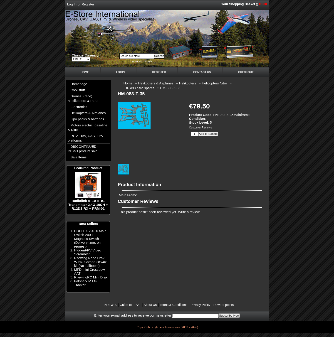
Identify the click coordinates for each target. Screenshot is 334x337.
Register (88, 4)
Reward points (223, 305)
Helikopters (187, 83)
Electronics (79, 107)
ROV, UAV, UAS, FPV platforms (86, 138)
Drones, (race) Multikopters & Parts (83, 98)
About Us (150, 305)
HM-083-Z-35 (170, 88)
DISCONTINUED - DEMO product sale (83, 149)
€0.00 (263, 4)
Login (120, 72)
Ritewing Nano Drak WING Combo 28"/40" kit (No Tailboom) (90, 262)
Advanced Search (142, 61)
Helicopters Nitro (214, 83)
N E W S (110, 305)
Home (85, 72)
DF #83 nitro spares (140, 88)
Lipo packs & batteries (87, 119)
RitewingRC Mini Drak (91, 277)
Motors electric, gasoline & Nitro (87, 127)
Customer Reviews (200, 127)
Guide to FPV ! (130, 305)
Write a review (189, 212)
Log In (72, 4)
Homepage (79, 84)
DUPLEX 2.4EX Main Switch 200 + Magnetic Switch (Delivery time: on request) (90, 238)
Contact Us (202, 72)
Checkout (246, 72)
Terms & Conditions (173, 305)
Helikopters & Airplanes (88, 113)
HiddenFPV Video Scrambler (87, 252)
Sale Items (79, 157)
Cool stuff (78, 90)
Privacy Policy (200, 305)
